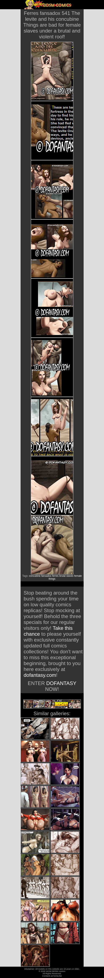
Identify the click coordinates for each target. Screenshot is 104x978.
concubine (35, 575)
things (52, 578)
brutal (62, 575)
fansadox (46, 575)
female (78, 575)
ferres (55, 575)
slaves (70, 575)
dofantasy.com (40, 675)
